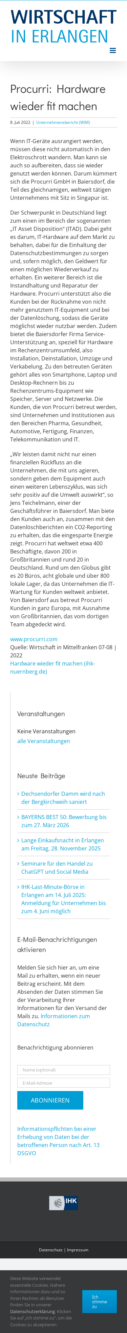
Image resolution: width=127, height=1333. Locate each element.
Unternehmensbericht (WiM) (63, 122)
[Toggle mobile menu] (113, 50)
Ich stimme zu (99, 1301)
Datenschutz (51, 1250)
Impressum (77, 1250)
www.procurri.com (34, 639)
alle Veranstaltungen (43, 741)
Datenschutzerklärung (32, 1311)
